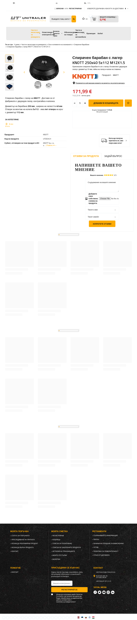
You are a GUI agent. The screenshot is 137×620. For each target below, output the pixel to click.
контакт (14, 551)
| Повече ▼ (50, 145)
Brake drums (9, 125)
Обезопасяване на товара (71, 33)
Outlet (100, 33)
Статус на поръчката (20, 535)
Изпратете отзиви (102, 223)
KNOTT (116, 75)
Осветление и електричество (48, 33)
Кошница (56, 539)
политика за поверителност (105, 551)
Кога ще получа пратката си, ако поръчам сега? (116, 140)
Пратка (96, 539)
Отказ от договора (101, 555)
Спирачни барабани (81, 44)
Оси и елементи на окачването (60, 44)
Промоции (90, 33)
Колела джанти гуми (56, 33)
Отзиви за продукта (86, 156)
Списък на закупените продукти (66, 547)
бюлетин (56, 559)
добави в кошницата (106, 103)
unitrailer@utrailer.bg (68, 3)
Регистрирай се (69, 589)
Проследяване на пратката (23, 539)
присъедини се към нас (65, 568)
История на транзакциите (63, 551)
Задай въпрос (113, 156)
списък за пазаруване (62, 543)
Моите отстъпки (59, 555)
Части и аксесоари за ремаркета (35, 33)
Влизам (60, 8)
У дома (16, 44)
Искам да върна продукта (22, 547)
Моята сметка (59, 531)
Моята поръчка (19, 531)
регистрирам (75, 8)
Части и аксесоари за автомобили (80, 33)
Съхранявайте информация (105, 535)
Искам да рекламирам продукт (24, 543)
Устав (95, 547)
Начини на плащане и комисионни (108, 543)
